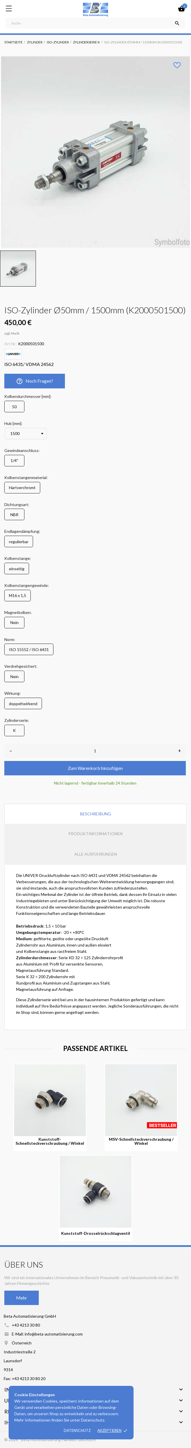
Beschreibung (95, 813)
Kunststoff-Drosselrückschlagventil (95, 1233)
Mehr (21, 1297)
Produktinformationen (95, 833)
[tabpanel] (95, 152)
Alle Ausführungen (95, 854)
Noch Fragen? (34, 381)
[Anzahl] (95, 751)
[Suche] (95, 23)
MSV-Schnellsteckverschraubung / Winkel (141, 1141)
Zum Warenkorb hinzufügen (95, 768)
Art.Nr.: (10, 343)
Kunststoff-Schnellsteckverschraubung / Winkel (50, 1141)
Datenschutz (77, 1430)
